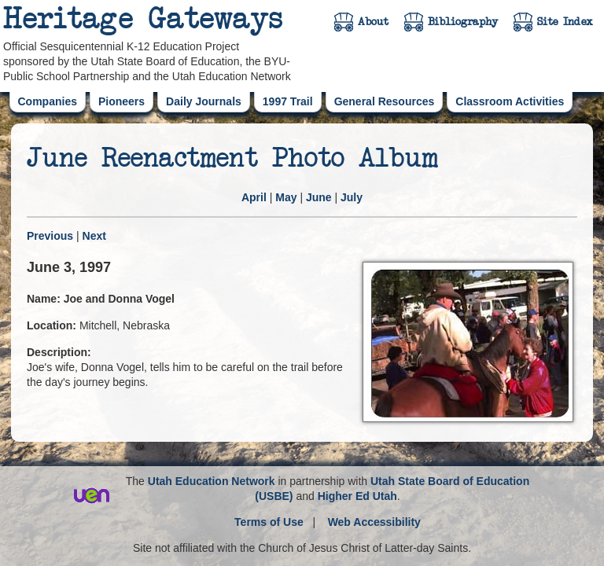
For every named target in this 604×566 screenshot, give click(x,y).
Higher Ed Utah (357, 496)
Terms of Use (269, 522)
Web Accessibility (374, 522)
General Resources (384, 101)
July (352, 197)
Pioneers (121, 101)
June (319, 197)
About (373, 22)
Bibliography (463, 22)
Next (94, 236)
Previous (50, 236)
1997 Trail (288, 101)
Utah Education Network (211, 481)
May (285, 197)
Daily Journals (203, 101)
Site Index (565, 22)
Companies (47, 101)
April (254, 197)
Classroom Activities (509, 101)
